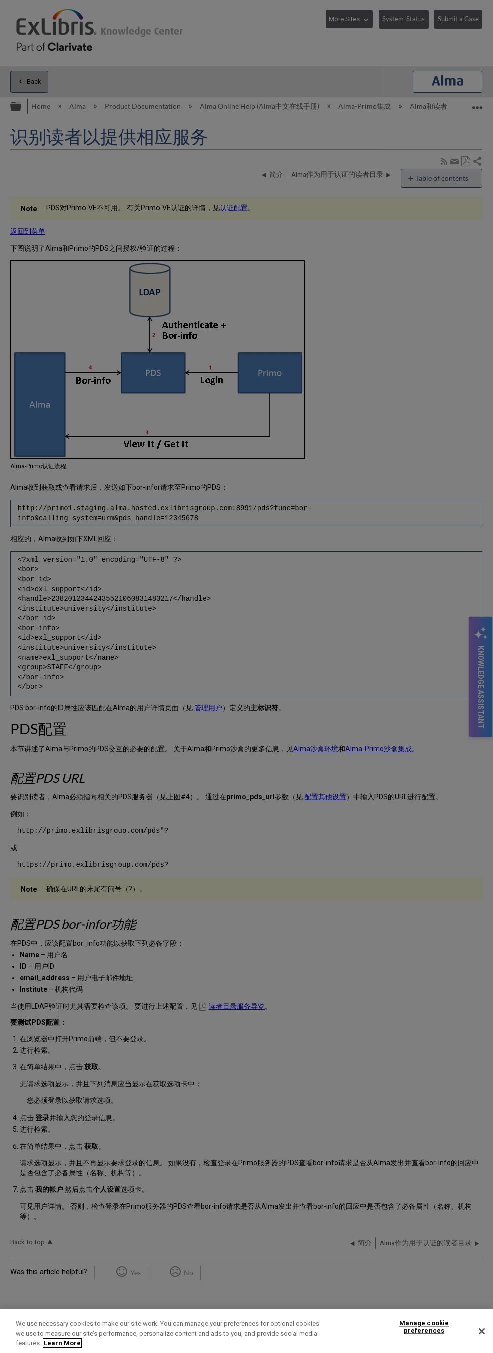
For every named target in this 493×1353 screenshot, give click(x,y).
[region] (246, 1331)
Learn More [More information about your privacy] (62, 1343)
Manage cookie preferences (425, 1327)
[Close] (482, 1331)
